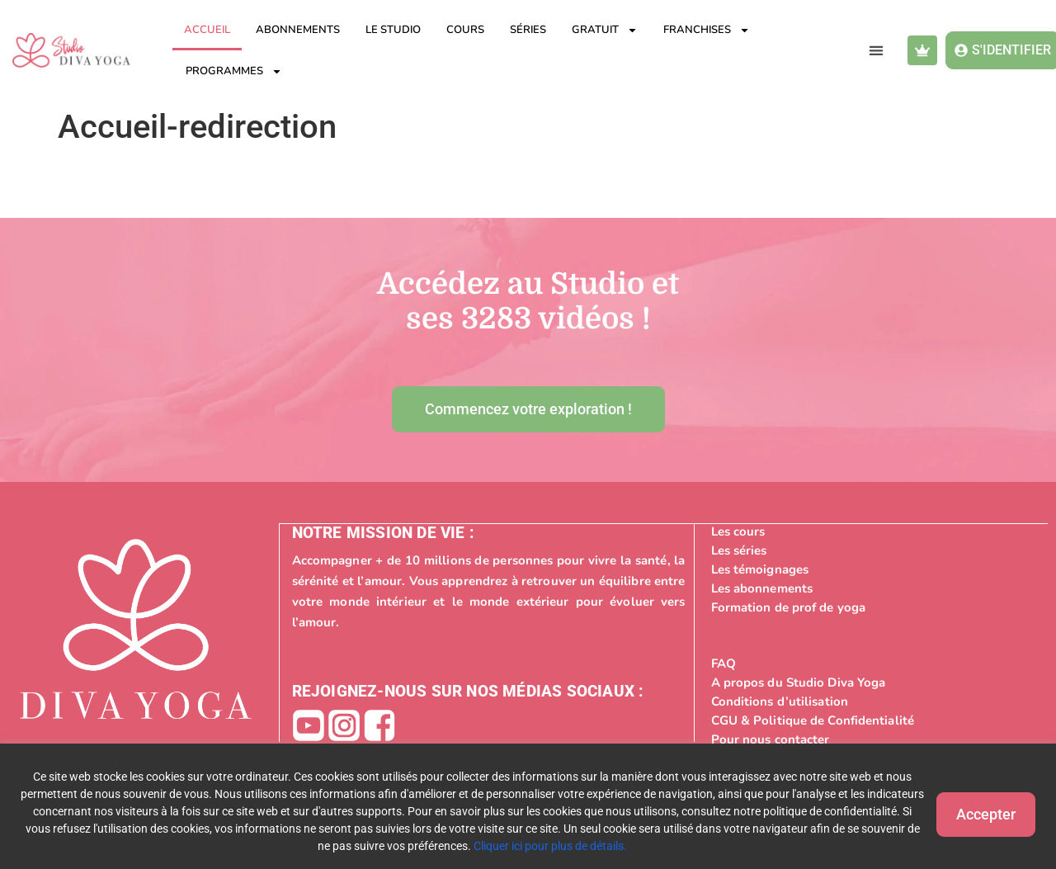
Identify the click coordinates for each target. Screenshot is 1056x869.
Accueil (207, 29)
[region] (528, 806)
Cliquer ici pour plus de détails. (594, 845)
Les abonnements (762, 587)
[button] (876, 51)
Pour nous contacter (770, 738)
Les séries (739, 549)
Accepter (973, 810)
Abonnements (298, 29)
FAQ (723, 662)
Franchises (706, 30)
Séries (528, 29)
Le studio (393, 29)
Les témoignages (760, 568)
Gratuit (605, 30)
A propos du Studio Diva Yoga (798, 681)
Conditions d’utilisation (779, 700)
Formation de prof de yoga (788, 606)
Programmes (234, 71)
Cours (465, 29)
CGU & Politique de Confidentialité (812, 719)
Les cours (738, 530)
